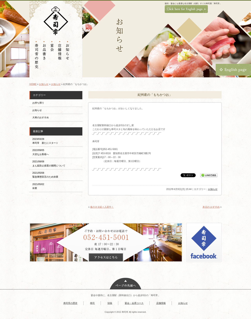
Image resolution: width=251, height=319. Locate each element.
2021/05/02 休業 (38, 186)
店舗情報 (161, 303)
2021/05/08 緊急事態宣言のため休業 (45, 175)
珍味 (109, 303)
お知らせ (43, 84)
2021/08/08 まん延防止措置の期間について (48, 163)
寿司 (92, 303)
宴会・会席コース (134, 303)
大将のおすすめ (40, 117)
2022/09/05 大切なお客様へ (40, 152)
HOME (32, 84)
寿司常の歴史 (70, 303)
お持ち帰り (39, 102)
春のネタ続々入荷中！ (102, 207)
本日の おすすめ (211, 207)
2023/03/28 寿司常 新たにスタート (45, 141)
